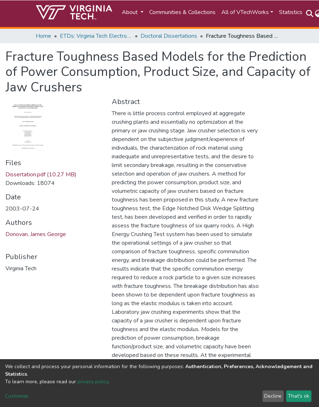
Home (43, 36)
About (130, 12)
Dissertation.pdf (40, 174)
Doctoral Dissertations (169, 36)
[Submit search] (309, 13)
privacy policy (92, 381)
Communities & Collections (182, 12)
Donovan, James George (35, 234)
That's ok (298, 396)
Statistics (290, 12)
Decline (273, 396)
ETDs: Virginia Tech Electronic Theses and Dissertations (96, 36)
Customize (16, 396)
